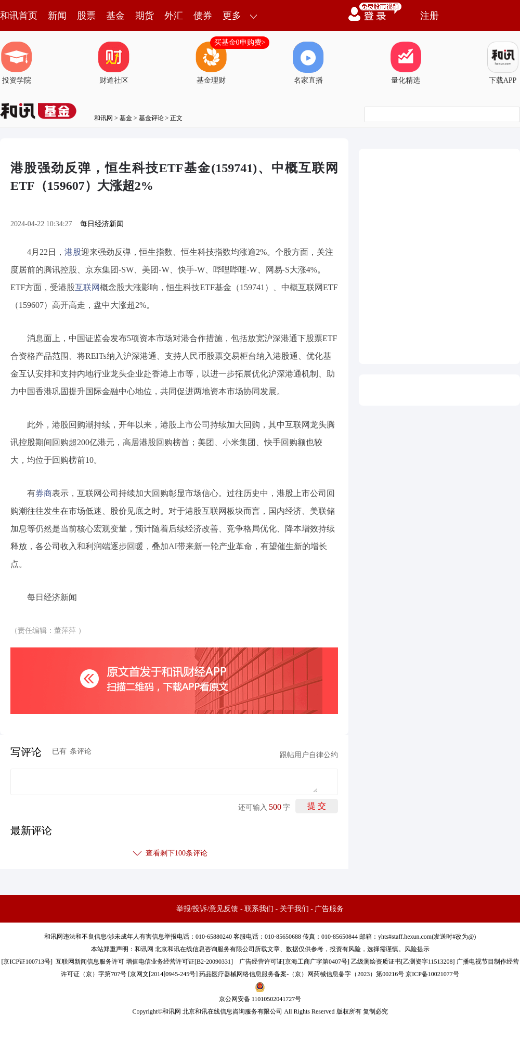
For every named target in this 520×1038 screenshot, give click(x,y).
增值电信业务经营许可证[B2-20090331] (179, 961)
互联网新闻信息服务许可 (90, 961)
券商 (43, 493)
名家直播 (308, 63)
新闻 (57, 15)
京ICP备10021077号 (432, 974)
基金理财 (211, 63)
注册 (429, 15)
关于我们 (294, 909)
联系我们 (259, 909)
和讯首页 (18, 15)
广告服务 (329, 909)
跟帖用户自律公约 (309, 755)
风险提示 (417, 949)
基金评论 (151, 118)
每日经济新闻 (102, 224)
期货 (144, 15)
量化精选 (405, 63)
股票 (86, 15)
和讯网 (103, 118)
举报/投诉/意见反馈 (207, 909)
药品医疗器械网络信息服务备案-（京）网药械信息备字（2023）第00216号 (301, 974)
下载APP (502, 63)
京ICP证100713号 (26, 961)
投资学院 (16, 63)
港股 (72, 252)
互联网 (87, 287)
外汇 (173, 15)
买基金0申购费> (240, 42)
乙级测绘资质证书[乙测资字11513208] (403, 961)
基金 (115, 15)
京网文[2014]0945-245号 (163, 974)
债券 (202, 15)
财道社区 (113, 63)
